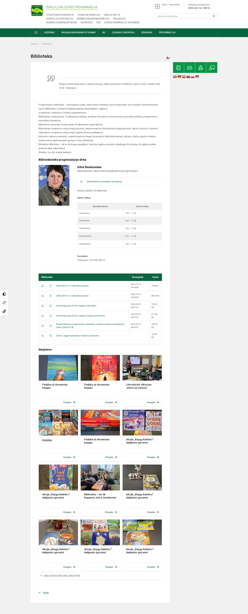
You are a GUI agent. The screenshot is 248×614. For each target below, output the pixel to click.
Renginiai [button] (146, 32)
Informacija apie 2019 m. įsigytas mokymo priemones (80, 316)
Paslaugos (119, 18)
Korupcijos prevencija (59, 18)
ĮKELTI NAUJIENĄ (170, 4)
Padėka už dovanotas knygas (55, 386)
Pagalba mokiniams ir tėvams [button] (78, 32)
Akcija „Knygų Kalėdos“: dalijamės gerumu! (140, 441)
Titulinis (34, 44)
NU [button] (103, 32)
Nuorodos (87, 22)
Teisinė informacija (88, 15)
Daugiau (67, 402)
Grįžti (46, 592)
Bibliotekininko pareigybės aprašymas (104, 181)
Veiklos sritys (112, 15)
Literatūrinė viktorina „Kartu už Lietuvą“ (138, 386)
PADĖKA (47, 440)
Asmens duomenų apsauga (61, 22)
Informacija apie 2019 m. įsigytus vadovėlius (76, 306)
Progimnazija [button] (167, 32)
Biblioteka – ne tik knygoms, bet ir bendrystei (100, 496)
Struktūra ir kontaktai (60, 15)
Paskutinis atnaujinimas (199, 6)
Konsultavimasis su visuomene (122, 22)
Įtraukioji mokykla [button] (123, 32)
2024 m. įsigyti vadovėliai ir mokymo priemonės (77, 335)
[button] (36, 32)
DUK (98, 22)
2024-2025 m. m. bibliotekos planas (72, 286)
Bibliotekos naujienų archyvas (62, 576)
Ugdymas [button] (49, 32)
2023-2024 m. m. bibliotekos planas (72, 296)
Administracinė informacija (93, 18)
